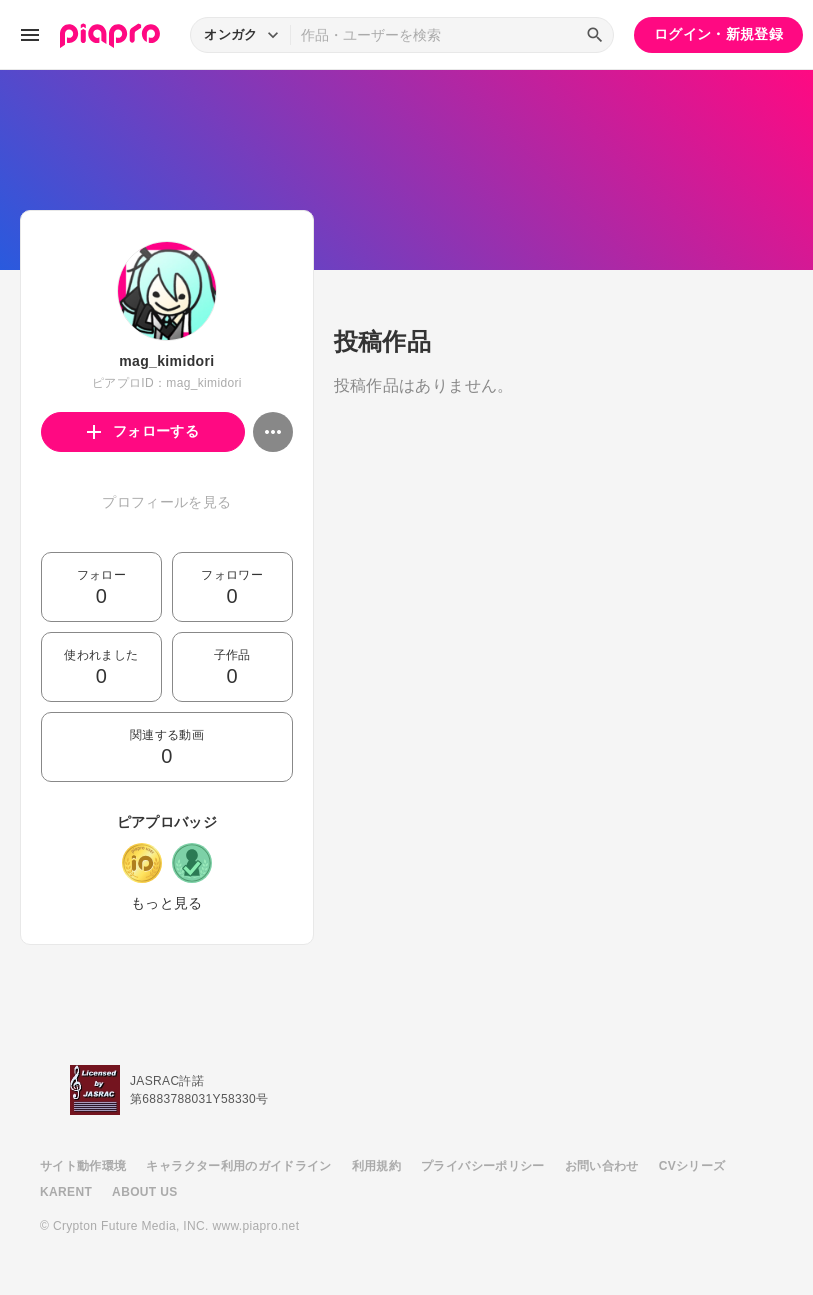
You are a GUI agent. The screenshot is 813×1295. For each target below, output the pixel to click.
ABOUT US (144, 1192)
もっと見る (167, 903)
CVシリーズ (692, 1166)
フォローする (143, 431)
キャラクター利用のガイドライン (238, 1166)
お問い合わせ (602, 1166)
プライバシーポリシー (483, 1166)
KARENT (66, 1192)
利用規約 (376, 1166)
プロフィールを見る (166, 502)
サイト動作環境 (83, 1166)
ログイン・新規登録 (718, 34)
